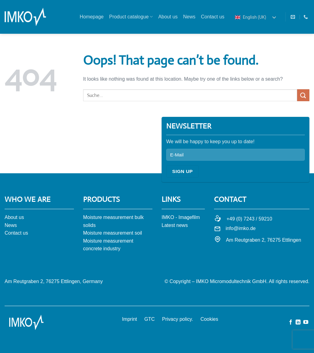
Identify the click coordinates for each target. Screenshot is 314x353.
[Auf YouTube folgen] (305, 322)
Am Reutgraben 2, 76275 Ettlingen (263, 240)
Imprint (129, 319)
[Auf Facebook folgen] (290, 322)
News (189, 16)
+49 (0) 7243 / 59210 (249, 218)
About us (168, 16)
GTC (149, 319)
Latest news (175, 225)
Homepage (92, 16)
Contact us (212, 16)
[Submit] (303, 95)
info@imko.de (241, 228)
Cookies (209, 319)
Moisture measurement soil (112, 233)
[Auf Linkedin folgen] (298, 322)
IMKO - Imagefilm (181, 217)
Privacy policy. (177, 319)
